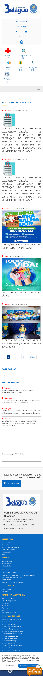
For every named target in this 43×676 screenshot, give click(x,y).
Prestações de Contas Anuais (12, 577)
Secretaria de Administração (11, 627)
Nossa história (7, 561)
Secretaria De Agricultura (10, 629)
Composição (6, 545)
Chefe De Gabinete (8, 622)
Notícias (4, 554)
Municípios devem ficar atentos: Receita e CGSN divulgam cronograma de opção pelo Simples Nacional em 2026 (19, 423)
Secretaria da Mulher (9, 624)
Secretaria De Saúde (9, 648)
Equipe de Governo (8, 550)
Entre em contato (7, 589)
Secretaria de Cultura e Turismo (12, 634)
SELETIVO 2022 (7, 580)
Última (32, 357)
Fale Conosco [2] (21, 32)
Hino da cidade (7, 564)
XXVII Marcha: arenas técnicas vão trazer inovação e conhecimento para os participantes (21, 401)
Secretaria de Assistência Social (13, 631)
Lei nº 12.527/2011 (8, 598)
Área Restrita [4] (21, 22)
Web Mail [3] (22, 27)
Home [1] (21, 37)
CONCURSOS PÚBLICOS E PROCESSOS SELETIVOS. (19, 575)
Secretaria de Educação (10, 636)
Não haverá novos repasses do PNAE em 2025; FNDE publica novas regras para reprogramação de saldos (21, 412)
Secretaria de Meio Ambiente (12, 645)
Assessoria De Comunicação (11, 619)
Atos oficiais (6, 542)
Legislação (5, 610)
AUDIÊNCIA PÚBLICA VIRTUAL (11, 573)
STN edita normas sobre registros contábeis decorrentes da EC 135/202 (18, 391)
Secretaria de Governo (9, 643)
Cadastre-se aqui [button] (11, 483)
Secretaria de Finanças (9, 641)
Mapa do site (6, 552)
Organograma (6, 608)
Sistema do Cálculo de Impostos (13, 582)
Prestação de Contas (9, 613)
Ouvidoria (5, 591)
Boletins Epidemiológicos (10, 547)
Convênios (5, 603)
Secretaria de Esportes (9, 638)
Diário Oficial (6, 605)
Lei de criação (6, 566)
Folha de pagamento (9, 601)
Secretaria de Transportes (11, 650)
